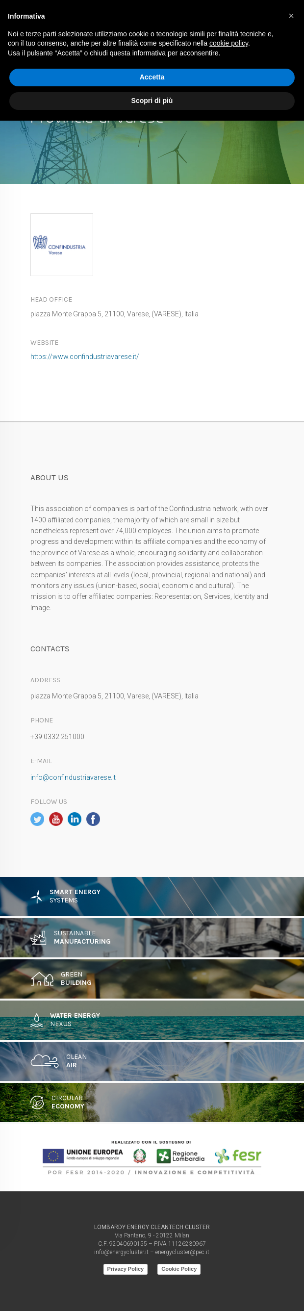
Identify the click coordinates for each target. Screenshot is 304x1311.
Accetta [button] (152, 77)
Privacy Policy (125, 1269)
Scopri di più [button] (152, 100)
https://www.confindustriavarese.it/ (84, 356)
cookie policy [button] (228, 43)
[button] (291, 16)
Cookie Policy (179, 1269)
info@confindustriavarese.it (73, 777)
